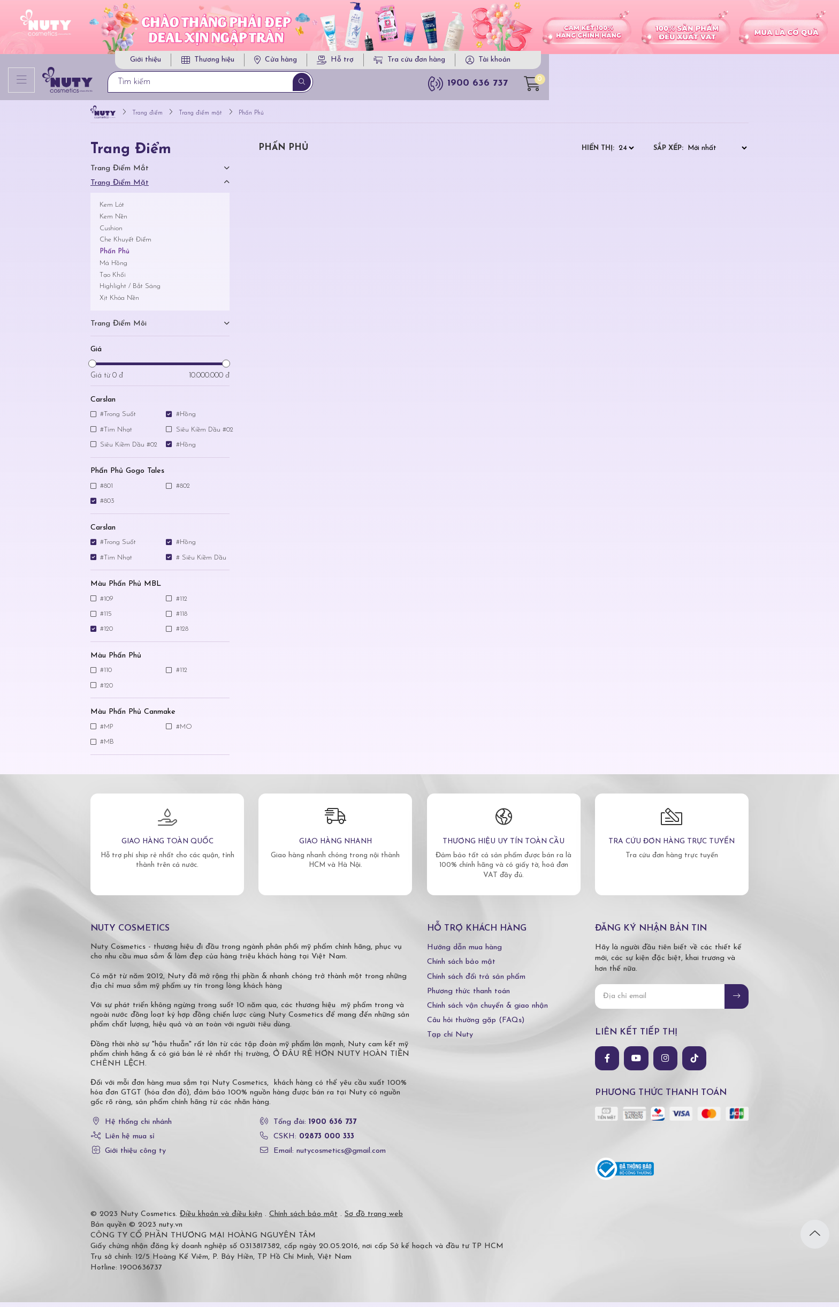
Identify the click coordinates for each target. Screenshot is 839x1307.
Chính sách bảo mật (461, 967)
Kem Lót (112, 209)
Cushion (111, 232)
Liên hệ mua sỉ (130, 1141)
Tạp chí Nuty (450, 1040)
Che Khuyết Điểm (125, 244)
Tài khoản (702, 63)
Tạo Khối (113, 279)
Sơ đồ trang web (374, 1219)
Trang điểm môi (118, 328)
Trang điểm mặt (119, 188)
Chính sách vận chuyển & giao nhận (487, 1011)
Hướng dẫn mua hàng (464, 952)
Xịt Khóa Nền (119, 302)
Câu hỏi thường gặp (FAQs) (475, 1025)
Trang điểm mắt (119, 173)
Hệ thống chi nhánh (138, 1126)
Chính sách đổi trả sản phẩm (476, 981)
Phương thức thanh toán (468, 996)
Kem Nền (113, 220)
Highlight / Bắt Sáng (130, 291)
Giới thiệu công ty (135, 1156)
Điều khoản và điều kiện (221, 1219)
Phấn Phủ (114, 256)
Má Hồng (113, 267)
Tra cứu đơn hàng (617, 63)
